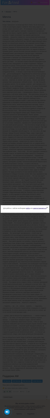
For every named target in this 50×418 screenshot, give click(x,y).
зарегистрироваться (39, 208)
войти (28, 208)
